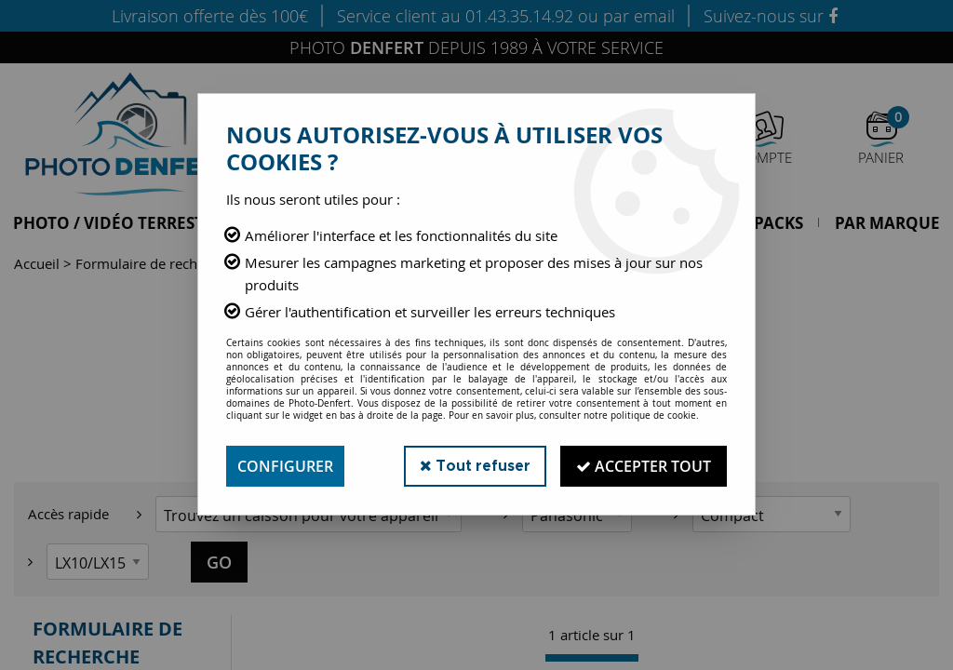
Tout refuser (475, 466)
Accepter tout (643, 466)
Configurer (285, 466)
